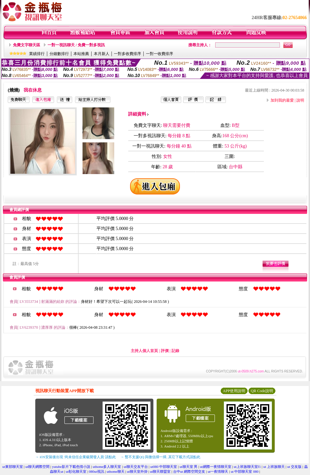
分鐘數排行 (59, 53)
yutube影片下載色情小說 (71, 467)
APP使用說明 (234, 391)
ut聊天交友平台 (136, 467)
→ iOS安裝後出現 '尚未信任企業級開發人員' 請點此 (75, 457)
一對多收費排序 (127, 53)
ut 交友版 (294, 467)
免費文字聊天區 (26, 45)
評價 (165, 350)
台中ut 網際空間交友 (189, 471)
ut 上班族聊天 (274, 467)
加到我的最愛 (282, 100)
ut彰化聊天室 (76, 471)
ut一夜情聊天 (218, 471)
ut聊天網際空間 (38, 467)
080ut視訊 (96, 471)
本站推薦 (81, 53)
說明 (300, 100)
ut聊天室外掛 (137, 471)
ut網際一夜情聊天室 (215, 467)
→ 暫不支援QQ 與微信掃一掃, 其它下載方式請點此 (160, 457)
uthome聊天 (116, 471)
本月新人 (101, 53)
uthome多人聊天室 (107, 467)
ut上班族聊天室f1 (247, 467)
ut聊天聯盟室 (160, 471)
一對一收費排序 (159, 53)
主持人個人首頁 (144, 350)
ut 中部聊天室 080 (245, 471)
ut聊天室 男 (188, 467)
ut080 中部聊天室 (163, 467)
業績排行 (37, 53)
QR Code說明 (262, 391)
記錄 (175, 350)
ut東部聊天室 (12, 467)
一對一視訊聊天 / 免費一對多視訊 (76, 45)
